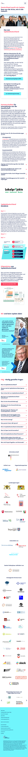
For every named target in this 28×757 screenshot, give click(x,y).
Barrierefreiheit (3, 724)
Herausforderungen (4, 714)
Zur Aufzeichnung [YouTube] (12, 94)
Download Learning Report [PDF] (13, 79)
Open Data (3, 715)
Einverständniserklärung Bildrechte (7, 730)
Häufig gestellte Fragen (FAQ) (6, 712)
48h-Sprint (3, 710)
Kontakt (2, 733)
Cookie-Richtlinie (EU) (4, 726)
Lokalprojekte (5, 139)
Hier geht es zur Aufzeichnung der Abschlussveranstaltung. (13, 49)
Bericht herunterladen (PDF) (9, 284)
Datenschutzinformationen (5, 728)
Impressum (3, 731)
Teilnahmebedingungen (5, 717)
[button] (1, 700)
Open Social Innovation (13, 47)
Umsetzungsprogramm (5, 719)
